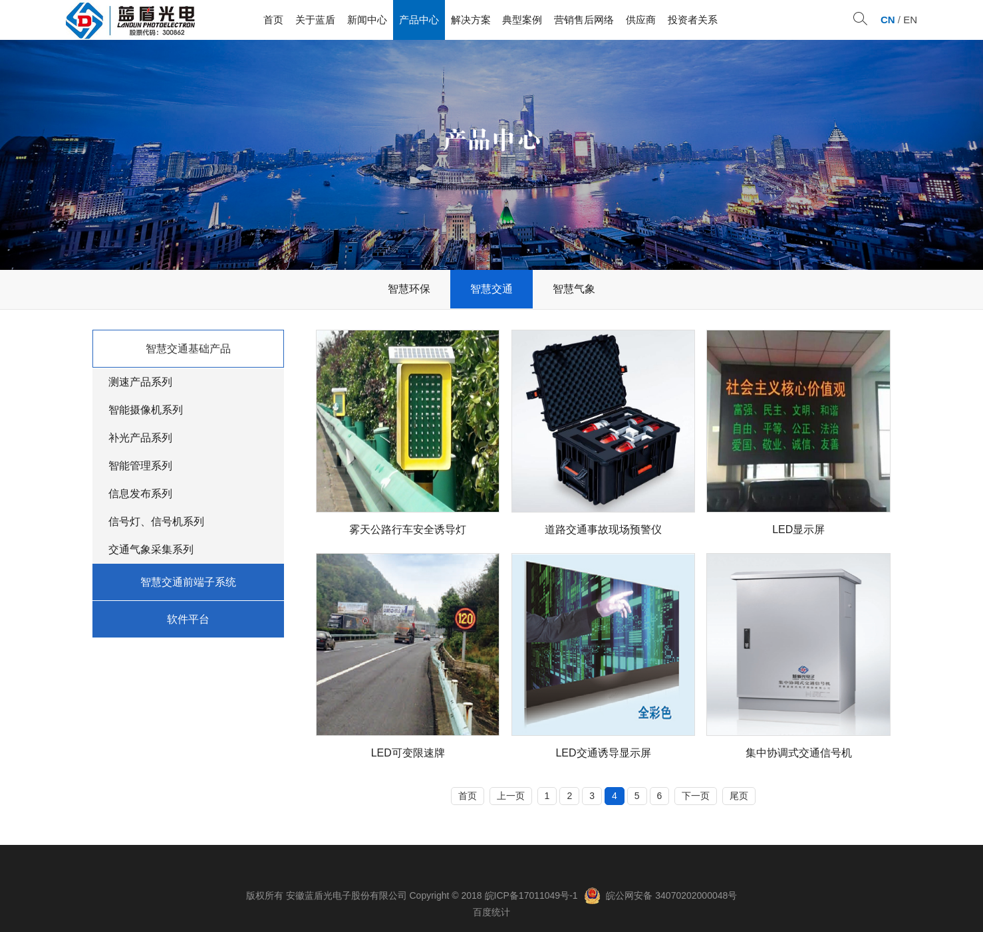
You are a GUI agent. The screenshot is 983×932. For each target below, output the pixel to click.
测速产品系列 (140, 382)
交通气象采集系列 (151, 549)
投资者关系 (693, 19)
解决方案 (471, 19)
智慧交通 (491, 288)
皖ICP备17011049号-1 (531, 895)
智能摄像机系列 (145, 409)
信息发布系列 (140, 493)
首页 (273, 19)
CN (888, 19)
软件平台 (188, 619)
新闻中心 (367, 19)
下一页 (696, 795)
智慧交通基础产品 (188, 348)
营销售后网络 (584, 19)
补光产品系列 (140, 437)
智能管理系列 (140, 465)
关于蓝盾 (315, 19)
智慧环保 (409, 288)
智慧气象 (574, 288)
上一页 (511, 795)
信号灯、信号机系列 (156, 521)
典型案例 (522, 19)
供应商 (641, 19)
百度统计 (491, 912)
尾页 (739, 795)
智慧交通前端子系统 (188, 582)
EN (910, 19)
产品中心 (419, 19)
